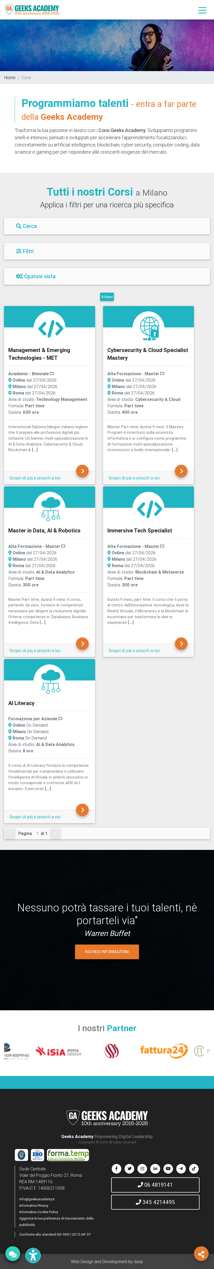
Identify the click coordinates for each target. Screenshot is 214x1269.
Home (10, 77)
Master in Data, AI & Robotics (44, 530)
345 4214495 (155, 1202)
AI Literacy (21, 703)
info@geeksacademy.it (37, 1199)
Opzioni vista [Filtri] (36, 276)
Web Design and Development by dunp (107, 1261)
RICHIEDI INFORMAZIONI (107, 951)
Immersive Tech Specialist (139, 530)
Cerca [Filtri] (26, 226)
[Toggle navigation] (202, 10)
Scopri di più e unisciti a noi (35, 478)
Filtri (25, 251)
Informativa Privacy (33, 1205)
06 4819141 (155, 1184)
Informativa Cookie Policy (38, 1212)
